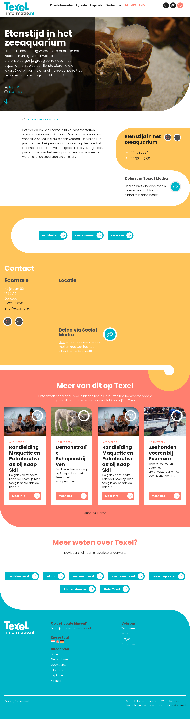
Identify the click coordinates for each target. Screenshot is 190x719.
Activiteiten (50, 235)
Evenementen (85, 235)
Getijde (126, 639)
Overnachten (59, 665)
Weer (125, 633)
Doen (54, 654)
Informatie (58, 670)
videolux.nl (179, 705)
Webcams (114, 5)
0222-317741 (13, 303)
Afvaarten (128, 644)
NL (127, 5)
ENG (142, 5)
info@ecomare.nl (18, 308)
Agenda (81, 5)
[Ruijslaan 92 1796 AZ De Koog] (88, 302)
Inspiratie (97, 5)
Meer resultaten (95, 513)
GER (134, 5)
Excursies (117, 235)
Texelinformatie (61, 5)
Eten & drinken (60, 659)
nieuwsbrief (83, 628)
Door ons (178, 701)
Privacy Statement (16, 701)
